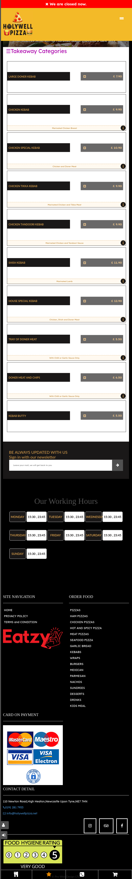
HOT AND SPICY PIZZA (86, 628)
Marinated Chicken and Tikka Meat (86, 204)
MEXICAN (76, 670)
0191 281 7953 (13, 807)
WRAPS (75, 658)
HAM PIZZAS (79, 616)
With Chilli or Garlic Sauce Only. (86, 357)
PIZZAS (75, 610)
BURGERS (76, 664)
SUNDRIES (77, 688)
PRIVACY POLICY (16, 616)
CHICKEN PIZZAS (82, 622)
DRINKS (75, 700)
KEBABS (75, 652)
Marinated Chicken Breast (88, 128)
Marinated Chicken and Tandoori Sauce (84, 243)
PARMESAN (78, 676)
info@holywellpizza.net (20, 813)
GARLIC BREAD (80, 646)
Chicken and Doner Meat (88, 166)
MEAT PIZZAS (79, 634)
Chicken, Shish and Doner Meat (86, 319)
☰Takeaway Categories (36, 51)
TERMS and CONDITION (20, 622)
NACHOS (76, 682)
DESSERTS (77, 694)
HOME (8, 610)
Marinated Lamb (90, 281)
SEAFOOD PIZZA (81, 640)
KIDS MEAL (78, 706)
